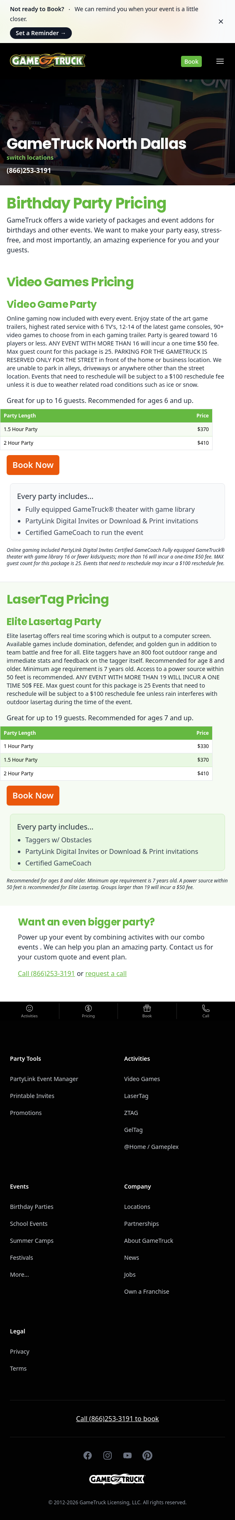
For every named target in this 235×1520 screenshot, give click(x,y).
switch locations (30, 157)
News (131, 1257)
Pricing (88, 1016)
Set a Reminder (41, 33)
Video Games (142, 1079)
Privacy (19, 1351)
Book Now (33, 464)
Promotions (26, 1113)
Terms (18, 1368)
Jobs (130, 1274)
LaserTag (136, 1096)
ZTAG (131, 1113)
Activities (29, 1016)
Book (191, 61)
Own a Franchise (146, 1291)
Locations (137, 1207)
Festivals (21, 1257)
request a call (106, 973)
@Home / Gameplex (151, 1147)
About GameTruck (148, 1240)
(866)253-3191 (29, 170)
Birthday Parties (32, 1207)
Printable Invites (32, 1096)
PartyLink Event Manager (44, 1079)
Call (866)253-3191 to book (117, 1418)
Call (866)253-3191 (46, 973)
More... (19, 1274)
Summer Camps (32, 1240)
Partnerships (141, 1224)
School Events (28, 1224)
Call (206, 1016)
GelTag (133, 1130)
